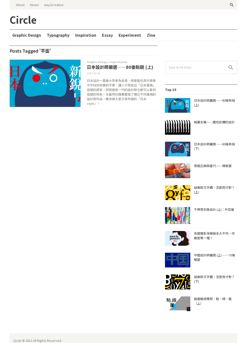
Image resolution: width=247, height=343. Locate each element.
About (20, 4)
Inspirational (118, 62)
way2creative (54, 4)
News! (34, 4)
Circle (17, 335)
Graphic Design (97, 62)
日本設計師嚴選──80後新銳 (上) (120, 67)
